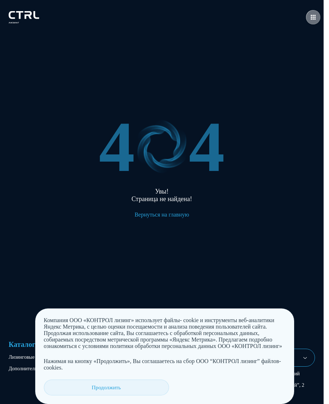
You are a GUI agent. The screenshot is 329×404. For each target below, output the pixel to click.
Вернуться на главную (161, 215)
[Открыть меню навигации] (313, 17)
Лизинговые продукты (32, 357)
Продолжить (71, 387)
